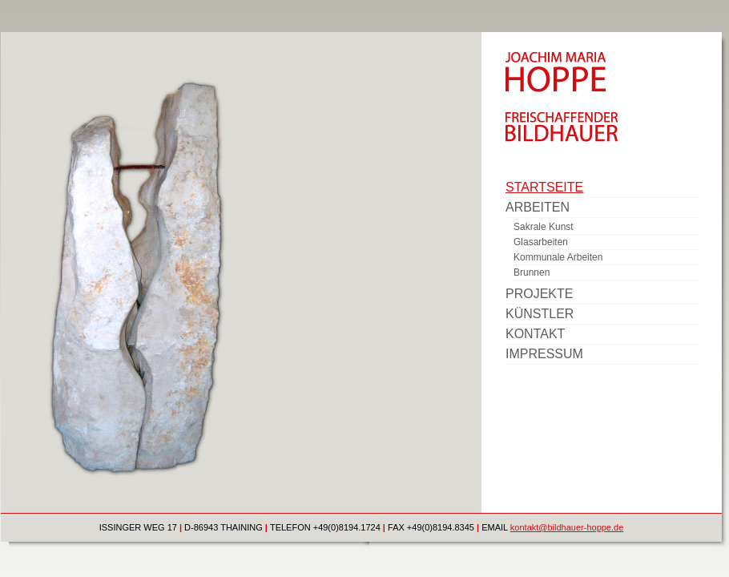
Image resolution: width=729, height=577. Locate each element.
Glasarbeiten (541, 242)
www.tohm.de (532, 367)
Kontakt (535, 334)
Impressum (544, 354)
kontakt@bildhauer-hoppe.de (566, 527)
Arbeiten (537, 207)
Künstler (539, 314)
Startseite (544, 187)
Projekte (539, 294)
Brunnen (532, 272)
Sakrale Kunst (544, 226)
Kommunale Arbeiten (558, 257)
